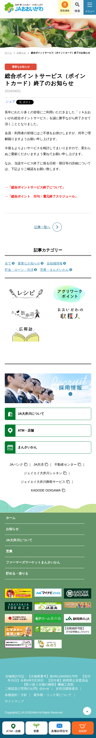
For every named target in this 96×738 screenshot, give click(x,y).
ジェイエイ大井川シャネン (43, 473)
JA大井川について (19, 540)
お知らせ (21, 53)
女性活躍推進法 (67, 688)
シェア (10, 101)
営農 (9, 551)
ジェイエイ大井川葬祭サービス (43, 482)
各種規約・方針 (16, 695)
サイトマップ (14, 701)
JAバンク (16, 464)
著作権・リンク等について (52, 695)
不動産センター (65, 464)
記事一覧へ (42, 227)
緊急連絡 (64, 10)
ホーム (8, 53)
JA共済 (38, 464)
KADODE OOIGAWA (46, 490)
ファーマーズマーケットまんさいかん (33, 562)
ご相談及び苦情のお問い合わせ (27, 688)
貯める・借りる (17, 573)
